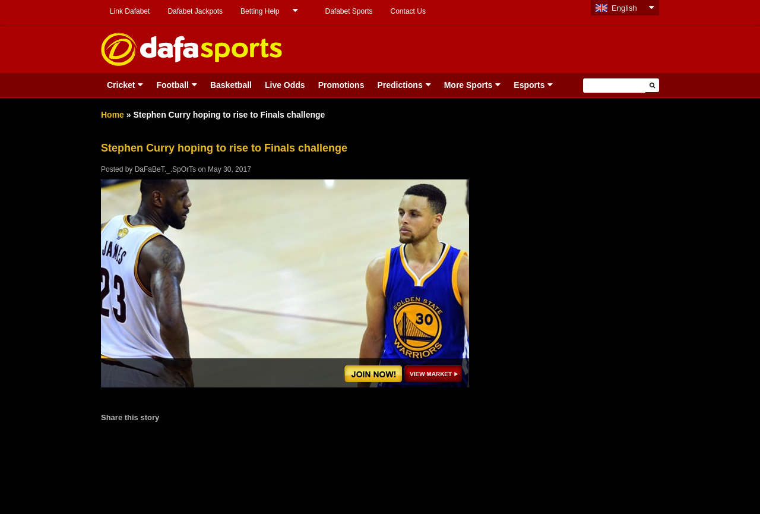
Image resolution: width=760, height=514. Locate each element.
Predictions (399, 85)
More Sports (468, 85)
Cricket (121, 85)
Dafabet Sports (348, 11)
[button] (652, 85)
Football (172, 85)
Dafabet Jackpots (195, 11)
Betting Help (259, 11)
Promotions (341, 85)
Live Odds (285, 85)
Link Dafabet (130, 11)
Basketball (231, 85)
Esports (529, 85)
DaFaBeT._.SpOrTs (165, 169)
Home (112, 114)
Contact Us (408, 11)
